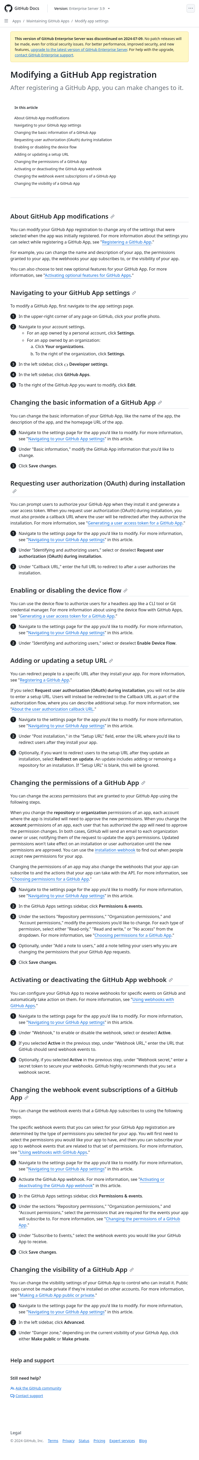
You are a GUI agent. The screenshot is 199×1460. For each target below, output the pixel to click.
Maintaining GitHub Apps (47, 20)
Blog (143, 1440)
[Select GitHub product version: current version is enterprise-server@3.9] (82, 8)
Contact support (26, 1395)
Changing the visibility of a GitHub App (72, 1269)
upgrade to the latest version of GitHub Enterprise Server (79, 49)
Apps (16, 20)
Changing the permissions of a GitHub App (77, 782)
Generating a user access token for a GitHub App (135, 523)
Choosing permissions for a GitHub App (50, 879)
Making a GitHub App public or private (57, 1295)
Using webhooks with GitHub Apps (53, 1152)
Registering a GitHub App (126, 242)
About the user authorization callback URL (52, 709)
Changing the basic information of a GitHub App (86, 402)
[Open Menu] (191, 8)
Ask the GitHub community (35, 1388)
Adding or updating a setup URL (61, 660)
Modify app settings (92, 20)
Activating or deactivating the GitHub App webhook (91, 979)
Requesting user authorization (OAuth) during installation (97, 486)
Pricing (99, 1440)
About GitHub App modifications (62, 216)
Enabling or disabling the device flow (68, 590)
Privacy (68, 1440)
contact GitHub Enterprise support (44, 55)
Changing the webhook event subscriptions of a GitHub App (94, 1093)
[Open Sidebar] (6, 21)
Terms (53, 1440)
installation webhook (115, 850)
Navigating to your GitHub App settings (73, 292)
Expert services (122, 1440)
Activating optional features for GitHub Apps (88, 275)
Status (84, 1440)
